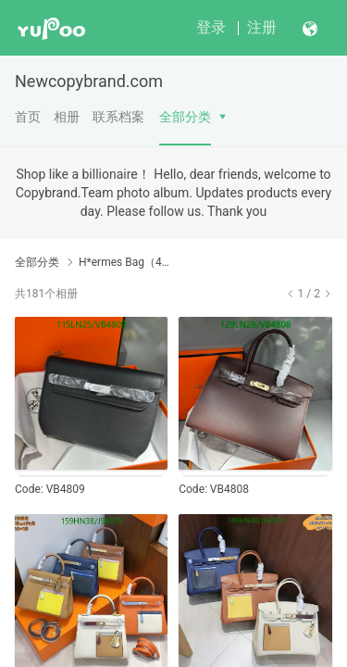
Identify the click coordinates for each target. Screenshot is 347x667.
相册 (67, 116)
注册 (262, 27)
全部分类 (185, 116)
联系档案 (118, 116)
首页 (28, 116)
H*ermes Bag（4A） (127, 262)
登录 (211, 27)
